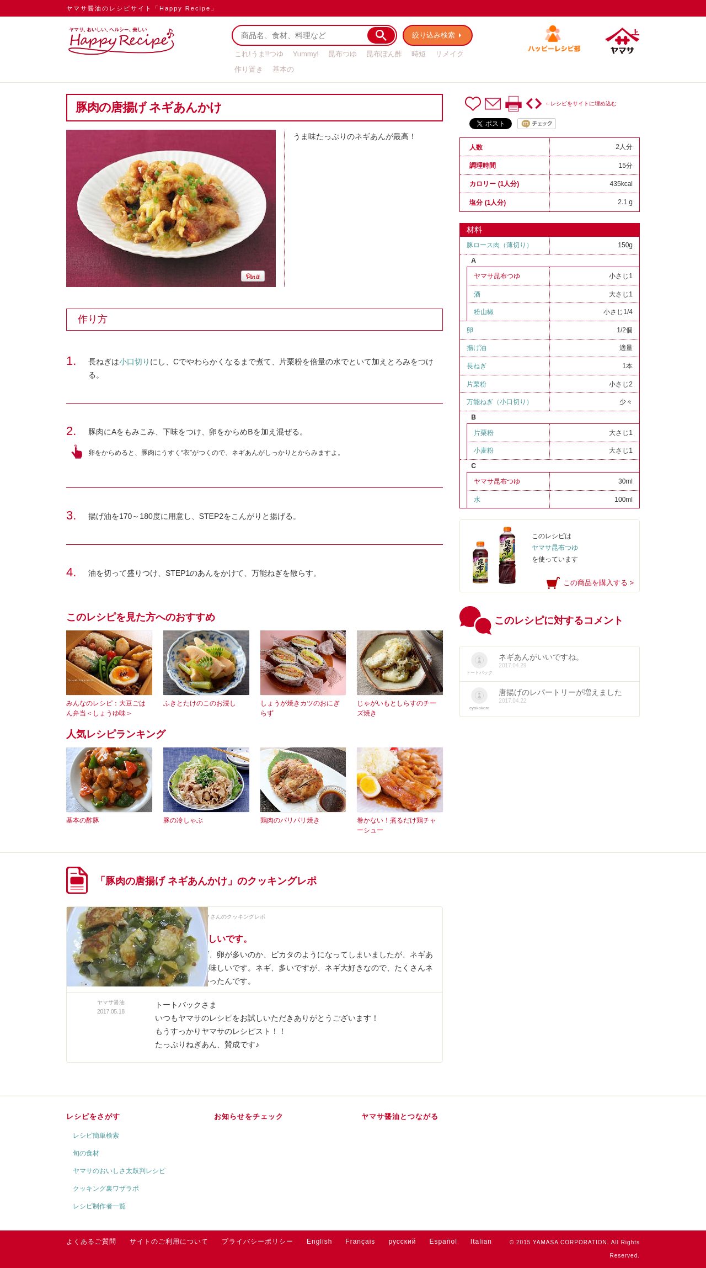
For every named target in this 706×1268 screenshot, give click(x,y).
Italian (481, 1241)
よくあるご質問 (91, 1241)
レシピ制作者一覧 (99, 1206)
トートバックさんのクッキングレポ (221, 917)
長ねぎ (476, 366)
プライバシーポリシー (257, 1241)
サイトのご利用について (169, 1241)
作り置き (248, 69)
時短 (418, 54)
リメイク (449, 54)
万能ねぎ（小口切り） (500, 402)
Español (443, 1241)
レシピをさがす (93, 1116)
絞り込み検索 (433, 35)
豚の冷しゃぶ (183, 820)
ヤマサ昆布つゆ (497, 276)
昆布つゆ (342, 54)
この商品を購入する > (598, 583)
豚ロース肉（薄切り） (500, 245)
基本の (283, 69)
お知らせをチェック (249, 1116)
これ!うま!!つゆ (259, 54)
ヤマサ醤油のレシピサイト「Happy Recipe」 (142, 8)
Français (360, 1241)
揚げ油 (476, 348)
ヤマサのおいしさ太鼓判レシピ (119, 1171)
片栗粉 (476, 384)
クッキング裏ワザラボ (106, 1188)
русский (402, 1241)
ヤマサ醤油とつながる (399, 1116)
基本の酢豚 (82, 820)
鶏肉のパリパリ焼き (290, 820)
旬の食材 (86, 1153)
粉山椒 (484, 312)
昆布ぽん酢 (384, 54)
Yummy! (306, 54)
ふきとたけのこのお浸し (199, 703)
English (319, 1241)
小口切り (134, 361)
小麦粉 (484, 450)
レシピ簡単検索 (96, 1135)
